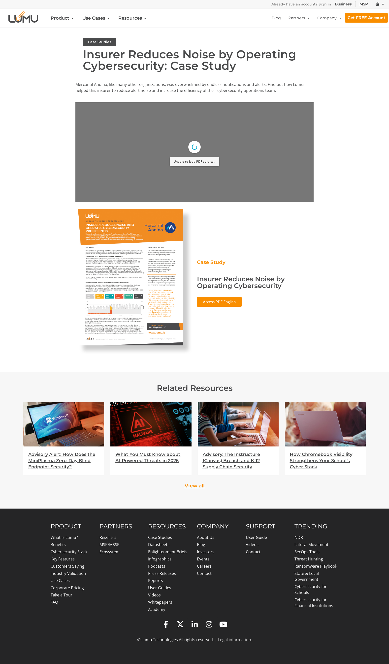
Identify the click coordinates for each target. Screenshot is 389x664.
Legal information (234, 639)
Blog (276, 18)
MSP (363, 4)
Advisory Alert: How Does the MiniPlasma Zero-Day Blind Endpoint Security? (61, 461)
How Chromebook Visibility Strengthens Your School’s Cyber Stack (321, 461)
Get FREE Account (366, 17)
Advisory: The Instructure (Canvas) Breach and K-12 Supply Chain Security (231, 461)
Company (329, 18)
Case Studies (99, 42)
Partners (299, 18)
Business (343, 4)
